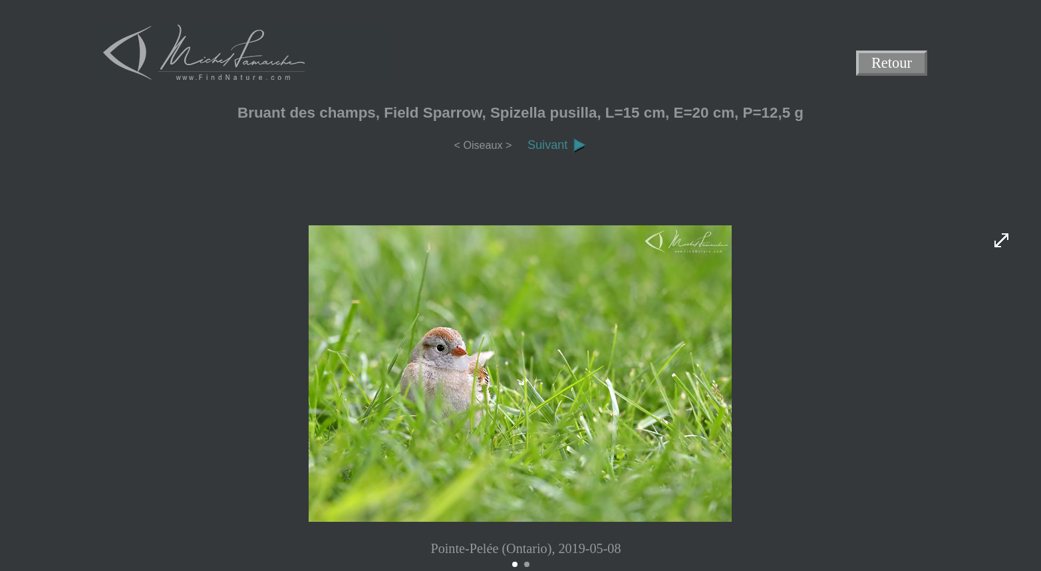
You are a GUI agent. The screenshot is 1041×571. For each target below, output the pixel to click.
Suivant (557, 145)
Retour (891, 63)
